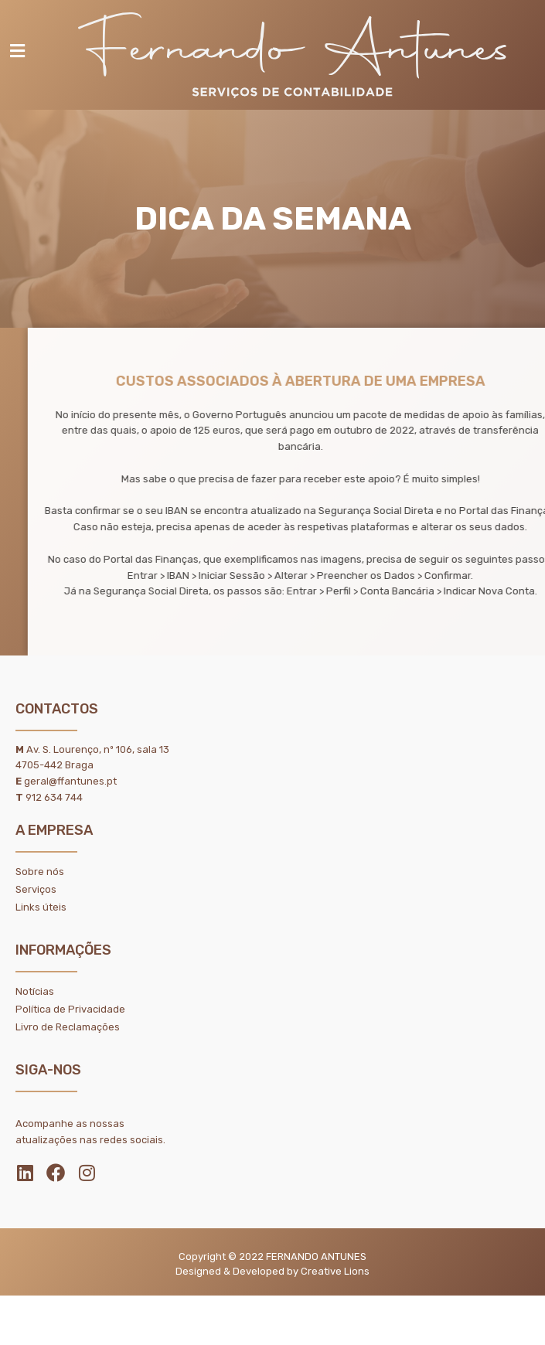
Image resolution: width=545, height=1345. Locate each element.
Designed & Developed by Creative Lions (272, 1271)
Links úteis (40, 907)
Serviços (35, 889)
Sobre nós (39, 871)
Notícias (34, 991)
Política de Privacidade (70, 1009)
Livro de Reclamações (67, 1027)
